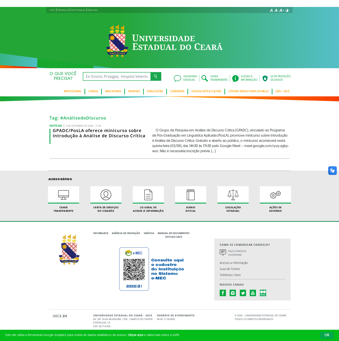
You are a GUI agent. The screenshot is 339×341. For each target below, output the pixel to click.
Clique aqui (135, 335)
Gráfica (149, 233)
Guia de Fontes (230, 269)
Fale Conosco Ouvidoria (237, 252)
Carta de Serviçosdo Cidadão (106, 199)
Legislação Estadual (233, 199)
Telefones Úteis (230, 275)
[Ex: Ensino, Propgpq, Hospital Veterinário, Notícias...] (116, 76)
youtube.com (253, 293)
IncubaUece (100, 233)
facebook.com (223, 293)
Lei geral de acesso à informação (148, 199)
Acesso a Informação (234, 263)
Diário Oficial (190, 199)
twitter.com (243, 293)
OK (327, 335)
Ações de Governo (275, 199)
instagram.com (233, 293)
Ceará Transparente (63, 199)
